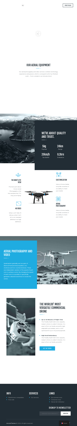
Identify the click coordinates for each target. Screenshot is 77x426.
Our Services (35, 392)
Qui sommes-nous (56, 392)
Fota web (11, 394)
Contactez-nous (56, 394)
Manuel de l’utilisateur (57, 397)
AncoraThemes (11, 418)
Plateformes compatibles (16, 392)
